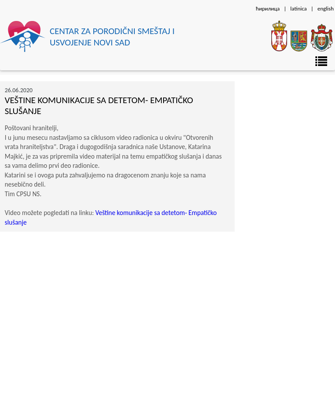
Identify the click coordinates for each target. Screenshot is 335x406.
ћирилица (268, 8)
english (326, 8)
